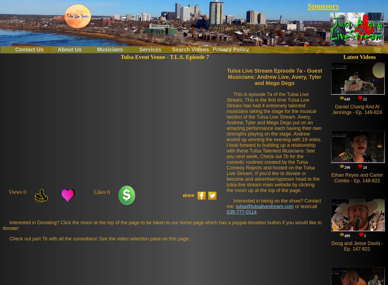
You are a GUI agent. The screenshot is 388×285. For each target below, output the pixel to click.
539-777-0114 (242, 212)
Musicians (110, 49)
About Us (70, 49)
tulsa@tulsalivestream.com (265, 206)
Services (150, 49)
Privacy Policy (231, 49)
